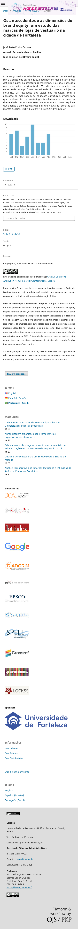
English (12, 393)
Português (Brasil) (15, 800)
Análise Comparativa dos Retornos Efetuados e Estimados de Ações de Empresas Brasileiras (38, 469)
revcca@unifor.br (24, 859)
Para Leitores (11, 748)
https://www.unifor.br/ (19, 887)
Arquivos (17, 10)
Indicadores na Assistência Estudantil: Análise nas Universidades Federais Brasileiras (32, 424)
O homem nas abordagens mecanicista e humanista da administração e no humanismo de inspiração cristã (35, 447)
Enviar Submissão (16, 373)
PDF (10, 169)
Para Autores (11, 753)
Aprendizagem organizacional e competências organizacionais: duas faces (30, 435)
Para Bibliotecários (14, 758)
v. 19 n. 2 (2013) (32, 10)
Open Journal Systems (17, 771)
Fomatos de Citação (15, 218)
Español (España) (17, 398)
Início (5, 10)
